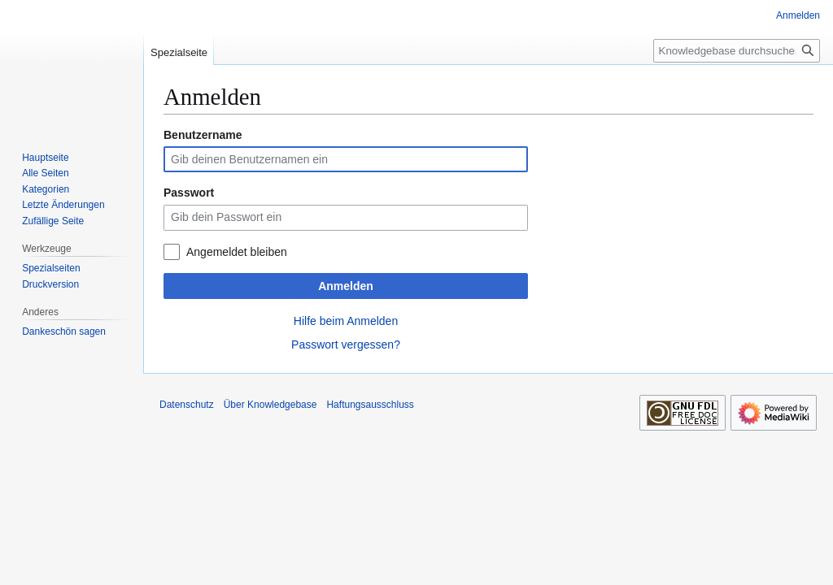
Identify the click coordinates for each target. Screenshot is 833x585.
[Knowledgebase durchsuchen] (736, 51)
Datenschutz (186, 404)
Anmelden (345, 286)
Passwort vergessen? (345, 344)
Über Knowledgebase (270, 404)
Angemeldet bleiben (236, 251)
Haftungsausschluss (369, 404)
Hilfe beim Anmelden (346, 320)
